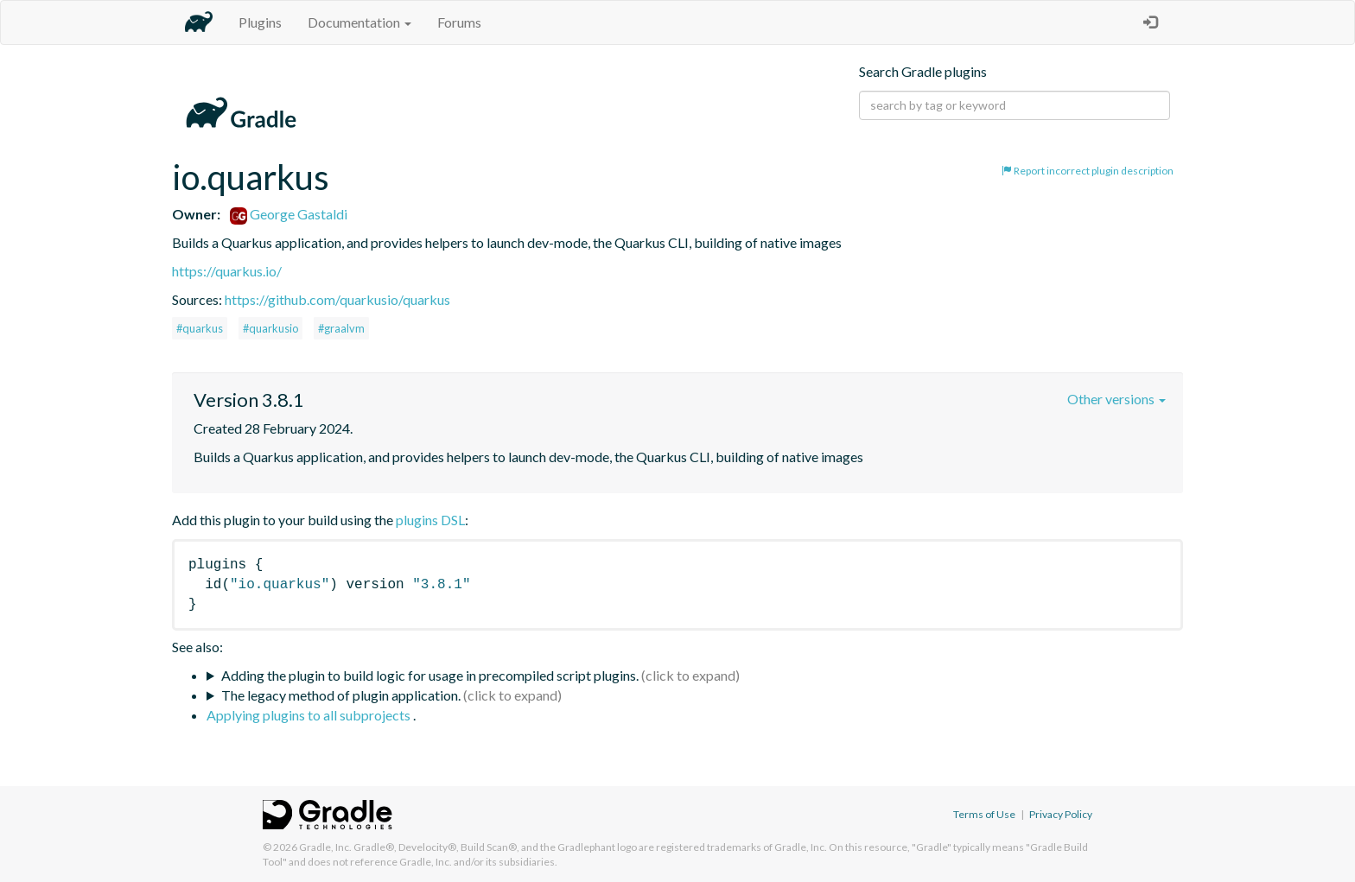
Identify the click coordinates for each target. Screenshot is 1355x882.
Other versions (1116, 398)
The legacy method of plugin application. (341, 695)
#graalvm (341, 328)
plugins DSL (430, 519)
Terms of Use (984, 814)
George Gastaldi (288, 214)
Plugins (260, 22)
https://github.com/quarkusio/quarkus (337, 299)
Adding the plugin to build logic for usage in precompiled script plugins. (430, 675)
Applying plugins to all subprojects (310, 715)
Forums (459, 22)
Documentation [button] (359, 22)
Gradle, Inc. (325, 847)
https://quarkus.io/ (227, 271)
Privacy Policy (1060, 814)
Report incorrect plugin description (1088, 170)
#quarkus (199, 328)
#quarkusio (270, 328)
